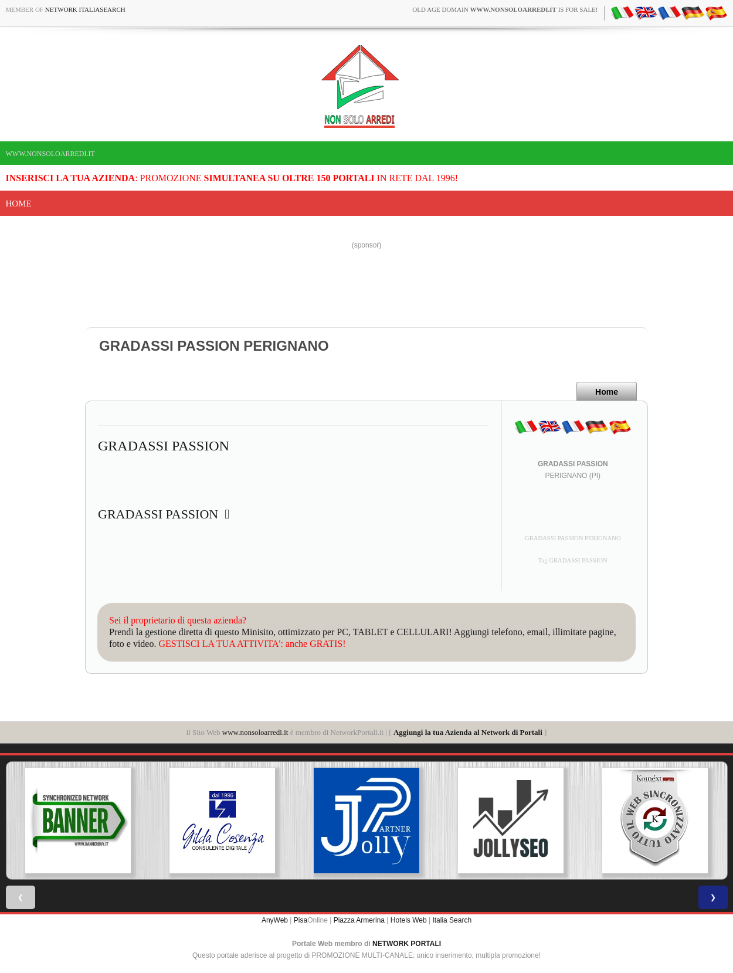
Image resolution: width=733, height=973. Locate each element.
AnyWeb (275, 920)
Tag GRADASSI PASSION (573, 560)
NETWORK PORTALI (406, 944)
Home (19, 203)
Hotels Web (409, 920)
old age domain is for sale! (505, 9)
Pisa (300, 920)
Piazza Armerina (359, 920)
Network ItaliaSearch (85, 9)
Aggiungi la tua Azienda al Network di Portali (467, 732)
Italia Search (451, 920)
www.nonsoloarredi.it (50, 154)
